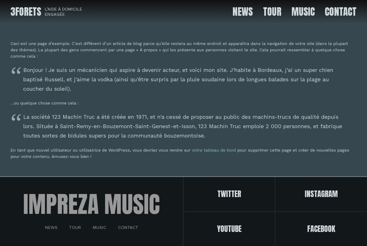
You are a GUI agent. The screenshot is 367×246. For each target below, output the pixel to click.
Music (99, 227)
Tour (75, 227)
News (51, 227)
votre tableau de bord (214, 150)
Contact (128, 227)
